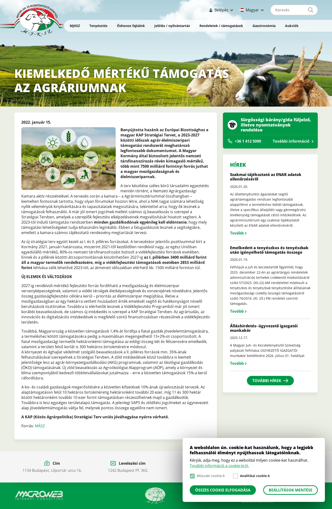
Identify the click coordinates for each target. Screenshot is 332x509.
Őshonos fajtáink (131, 25)
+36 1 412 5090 (248, 141)
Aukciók (292, 25)
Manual (155, 495)
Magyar (252, 10)
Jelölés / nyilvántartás (172, 25)
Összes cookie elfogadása (222, 490)
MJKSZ (75, 25)
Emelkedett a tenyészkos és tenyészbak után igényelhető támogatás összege (269, 250)
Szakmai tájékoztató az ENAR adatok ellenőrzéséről (265, 177)
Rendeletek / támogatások (221, 25)
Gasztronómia (264, 25)
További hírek (266, 380)
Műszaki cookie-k (211, 475)
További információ (291, 141)
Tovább (237, 233)
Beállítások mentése (290, 490)
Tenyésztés (98, 25)
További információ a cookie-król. (219, 465)
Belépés (221, 10)
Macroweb (39, 495)
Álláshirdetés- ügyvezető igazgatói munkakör (264, 328)
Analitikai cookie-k (255, 475)
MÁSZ (40, 425)
